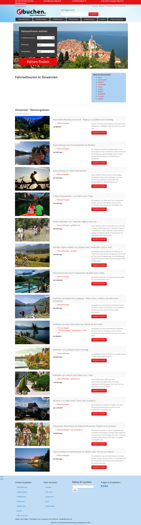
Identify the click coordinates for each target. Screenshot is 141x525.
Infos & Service (22, 516)
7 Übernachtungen (62, 123)
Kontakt (95, 6)
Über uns (101, 6)
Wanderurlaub (22, 492)
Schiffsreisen (21, 497)
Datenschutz (121, 6)
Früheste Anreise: (28, 38)
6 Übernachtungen (62, 174)
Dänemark (101, 94)
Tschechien (102, 84)
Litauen (100, 89)
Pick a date (53, 38)
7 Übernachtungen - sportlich (66, 251)
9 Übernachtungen (62, 200)
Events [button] (103, 19)
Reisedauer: (25, 51)
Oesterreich (102, 80)
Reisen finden (38, 61)
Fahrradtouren (22, 487)
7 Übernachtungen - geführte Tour (68, 225)
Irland (100, 77)
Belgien (100, 91)
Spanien (101, 99)
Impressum (109, 6)
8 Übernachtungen (62, 149)
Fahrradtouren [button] (24, 19)
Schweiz (101, 82)
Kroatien (101, 96)
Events (19, 511)
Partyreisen (21, 501)
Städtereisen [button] (89, 19)
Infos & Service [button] (117, 19)
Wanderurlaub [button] (41, 19)
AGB (115, 6)
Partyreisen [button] (73, 19)
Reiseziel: (25, 44)
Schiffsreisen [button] (58, 19)
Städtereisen (21, 506)
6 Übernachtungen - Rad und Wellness (69, 430)
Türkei (100, 87)
